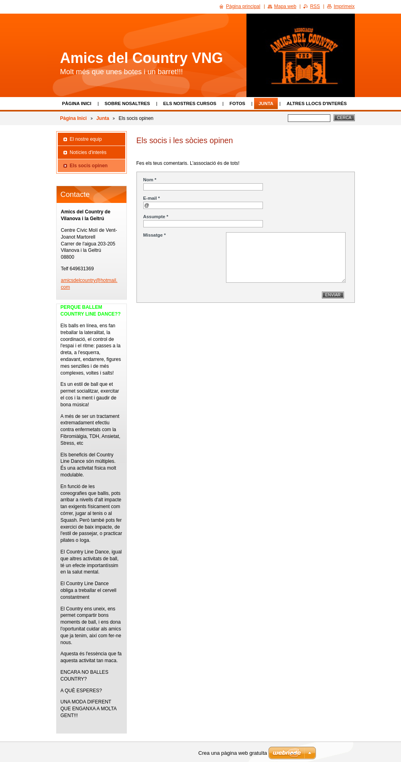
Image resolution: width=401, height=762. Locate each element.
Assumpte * (156, 216)
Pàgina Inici (77, 103)
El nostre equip (86, 139)
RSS (315, 6)
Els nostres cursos (189, 103)
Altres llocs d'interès (317, 103)
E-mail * (151, 198)
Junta (266, 103)
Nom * (150, 179)
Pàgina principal (243, 6)
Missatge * (154, 235)
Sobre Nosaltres (127, 103)
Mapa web (285, 6)
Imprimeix (344, 6)
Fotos (237, 103)
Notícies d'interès (88, 152)
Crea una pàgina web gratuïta (232, 753)
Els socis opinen (89, 165)
